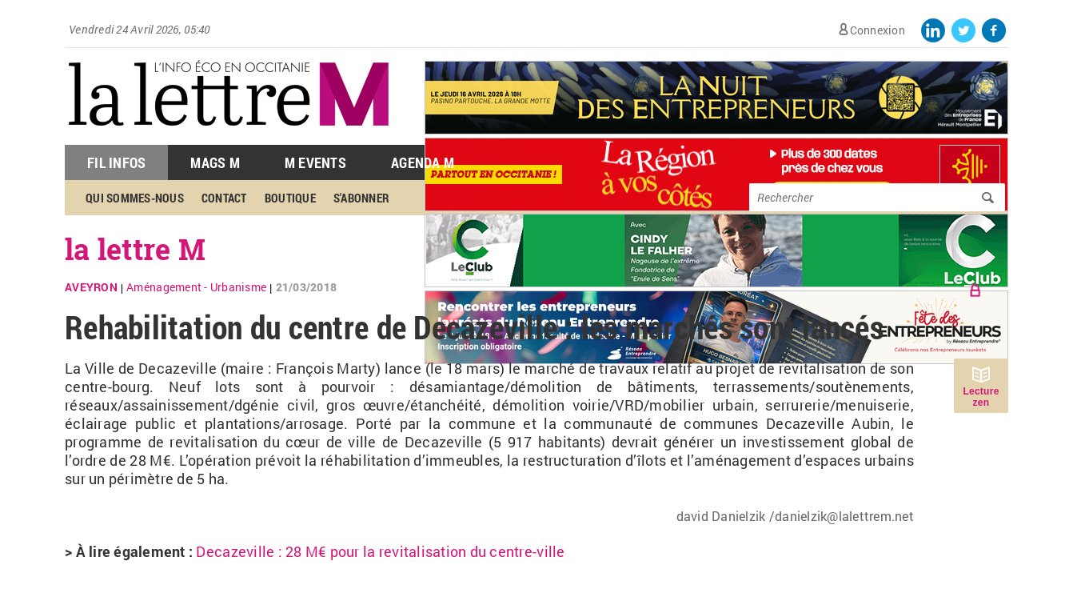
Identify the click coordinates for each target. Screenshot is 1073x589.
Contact (224, 198)
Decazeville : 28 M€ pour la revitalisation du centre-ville (380, 551)
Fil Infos (116, 162)
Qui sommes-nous (135, 198)
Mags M (215, 162)
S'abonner (361, 198)
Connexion (877, 30)
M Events (315, 162)
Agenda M (422, 162)
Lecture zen (981, 397)
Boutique (290, 198)
